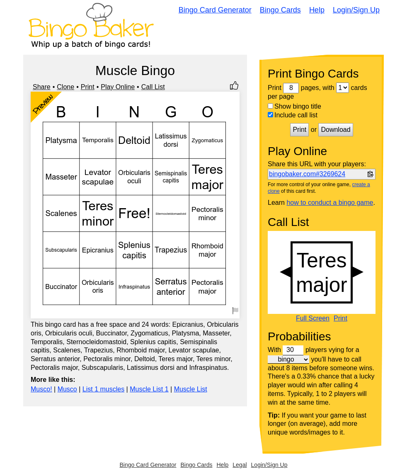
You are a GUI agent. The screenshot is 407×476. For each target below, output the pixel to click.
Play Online (118, 86)
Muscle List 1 (149, 389)
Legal (240, 465)
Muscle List (190, 389)
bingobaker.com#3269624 (307, 173)
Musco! (41, 389)
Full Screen (312, 318)
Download (335, 129)
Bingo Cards (280, 10)
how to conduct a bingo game (329, 202)
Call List (153, 86)
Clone (65, 86)
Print (87, 86)
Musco (67, 389)
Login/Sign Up (356, 10)
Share (42, 86)
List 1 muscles (103, 389)
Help (317, 10)
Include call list (292, 115)
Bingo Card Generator (215, 10)
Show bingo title (294, 106)
